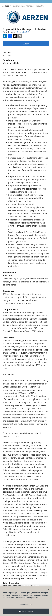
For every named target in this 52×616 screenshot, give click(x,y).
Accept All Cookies (26, 611)
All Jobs (5, 6)
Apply (26, 43)
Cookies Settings (26, 604)
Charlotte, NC (23, 32)
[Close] (49, 590)
